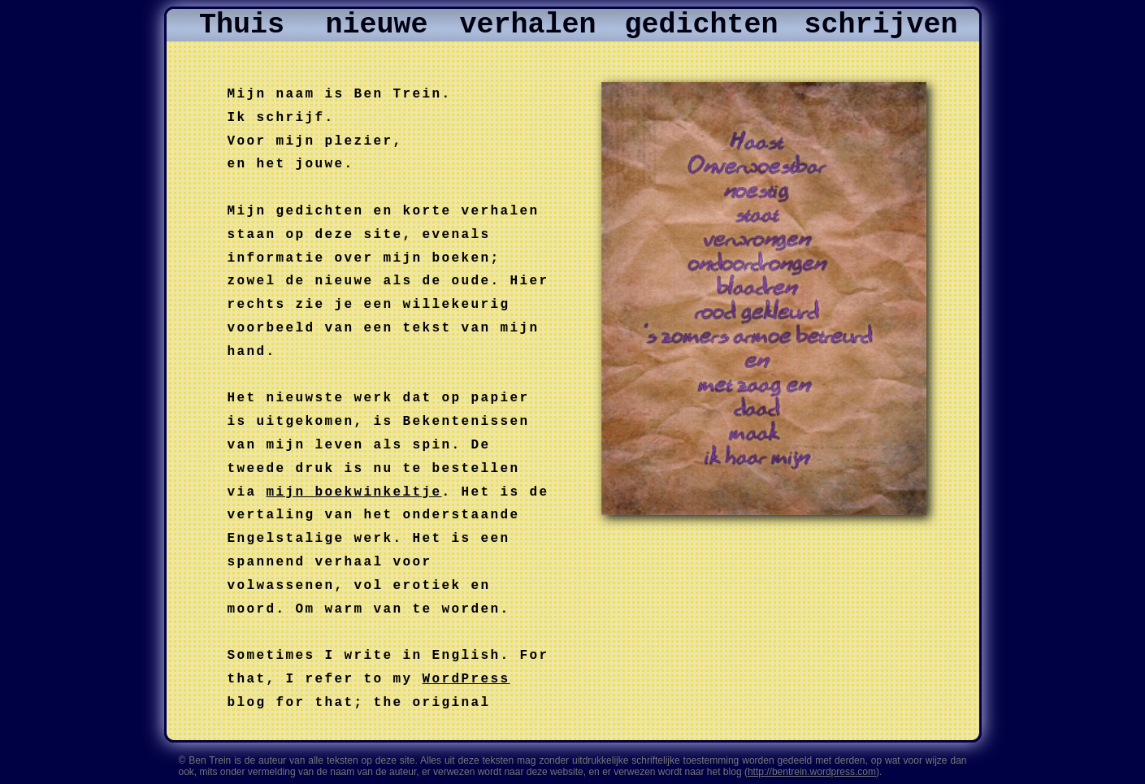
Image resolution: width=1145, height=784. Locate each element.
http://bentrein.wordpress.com (812, 772)
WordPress (466, 679)
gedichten (701, 25)
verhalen (527, 25)
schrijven (880, 25)
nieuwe (376, 25)
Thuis (241, 25)
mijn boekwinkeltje (354, 492)
